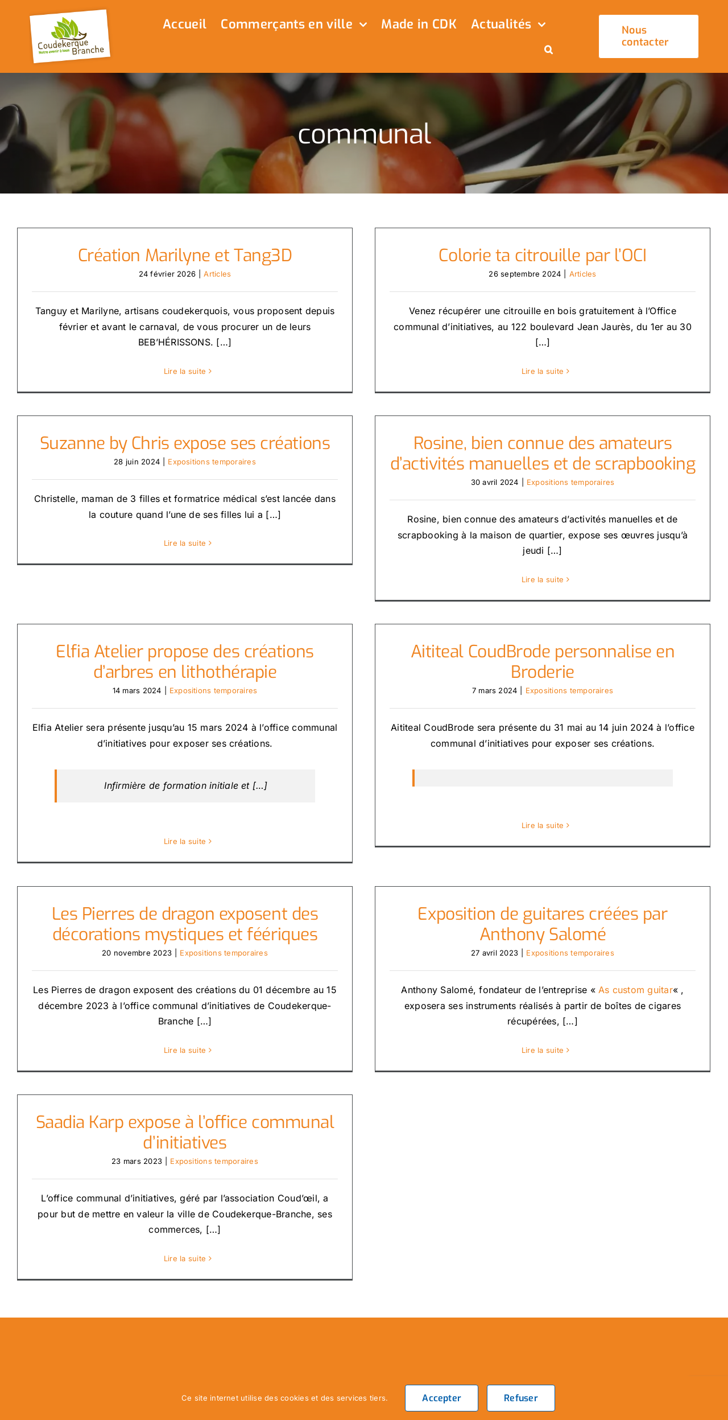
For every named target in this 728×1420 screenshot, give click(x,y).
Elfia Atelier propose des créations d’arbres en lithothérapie (203, 649)
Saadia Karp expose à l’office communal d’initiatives (221, 1108)
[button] (548, 50)
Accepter (441, 1398)
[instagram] (657, 1324)
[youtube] (707, 1324)
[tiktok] (682, 1324)
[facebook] (607, 1324)
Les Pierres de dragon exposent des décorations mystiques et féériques (185, 915)
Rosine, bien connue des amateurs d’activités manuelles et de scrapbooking (516, 457)
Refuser (521, 1398)
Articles (217, 273)
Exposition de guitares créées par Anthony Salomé (534, 915)
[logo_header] (71, 10)
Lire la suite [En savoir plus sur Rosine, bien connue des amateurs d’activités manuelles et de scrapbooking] (516, 582)
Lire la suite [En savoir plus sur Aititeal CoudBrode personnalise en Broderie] (552, 812)
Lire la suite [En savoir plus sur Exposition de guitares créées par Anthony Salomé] (534, 1041)
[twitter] (632, 1324)
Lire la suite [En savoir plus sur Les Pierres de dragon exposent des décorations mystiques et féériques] (185, 1041)
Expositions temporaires (248, 447)
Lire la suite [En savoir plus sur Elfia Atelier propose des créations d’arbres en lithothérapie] (202, 828)
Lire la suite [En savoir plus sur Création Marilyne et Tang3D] (185, 371)
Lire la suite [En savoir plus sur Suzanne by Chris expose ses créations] (221, 529)
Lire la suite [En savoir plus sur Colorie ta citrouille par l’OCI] (534, 371)
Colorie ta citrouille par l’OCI (534, 255)
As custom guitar (627, 980)
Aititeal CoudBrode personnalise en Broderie (552, 649)
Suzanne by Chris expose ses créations (221, 429)
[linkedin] (657, 1349)
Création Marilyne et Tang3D (185, 255)
